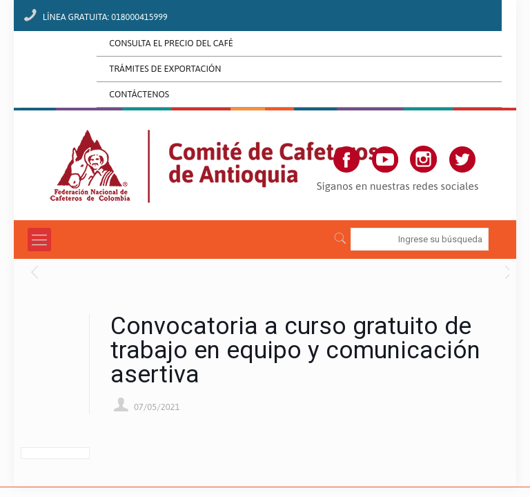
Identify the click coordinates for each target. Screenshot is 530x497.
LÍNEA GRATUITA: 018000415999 (105, 17)
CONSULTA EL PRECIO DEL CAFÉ (171, 43)
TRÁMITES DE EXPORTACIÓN (165, 69)
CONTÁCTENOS (139, 94)
